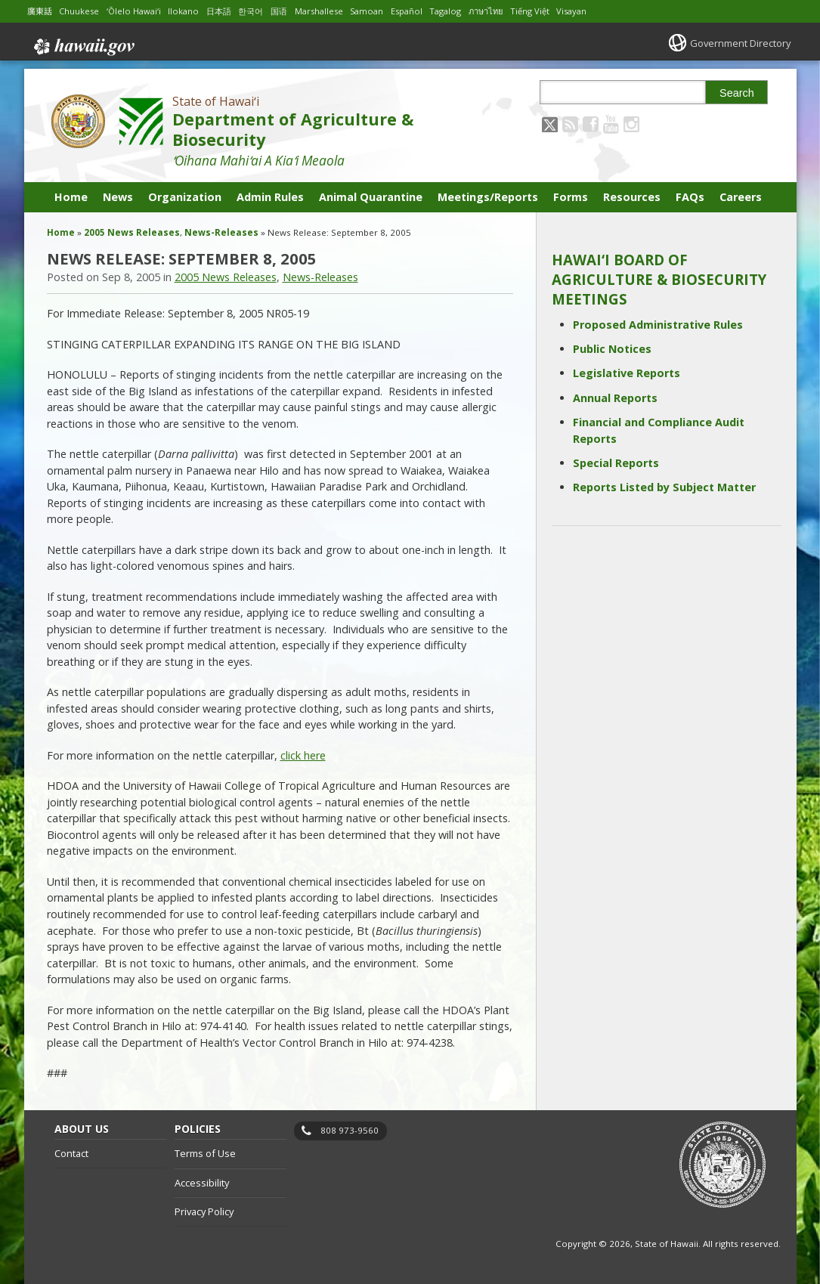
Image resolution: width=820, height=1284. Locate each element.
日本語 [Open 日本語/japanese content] (230, 11)
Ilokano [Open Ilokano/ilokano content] (193, 11)
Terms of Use (205, 1153)
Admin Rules (270, 197)
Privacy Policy (204, 1211)
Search (736, 93)
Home (71, 197)
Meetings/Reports (488, 197)
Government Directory (735, 43)
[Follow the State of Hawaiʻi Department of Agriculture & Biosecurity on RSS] (570, 123)
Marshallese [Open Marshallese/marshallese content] (338, 11)
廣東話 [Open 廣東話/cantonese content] (40, 11)
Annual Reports (615, 398)
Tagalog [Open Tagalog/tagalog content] (473, 11)
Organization (184, 197)
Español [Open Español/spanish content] (432, 11)
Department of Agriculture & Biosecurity (292, 129)
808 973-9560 (349, 1130)
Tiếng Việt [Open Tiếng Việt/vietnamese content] (565, 11)
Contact (71, 1153)
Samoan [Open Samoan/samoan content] (389, 11)
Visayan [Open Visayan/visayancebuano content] (609, 11)
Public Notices (612, 349)
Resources (632, 197)
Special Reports (616, 463)
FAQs (690, 197)
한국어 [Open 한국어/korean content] (264, 11)
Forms (570, 197)
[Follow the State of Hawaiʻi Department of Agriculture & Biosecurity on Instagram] (631, 123)
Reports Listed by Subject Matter (664, 487)
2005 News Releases (132, 232)
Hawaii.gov (83, 43)
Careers (740, 197)
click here (303, 755)
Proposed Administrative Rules (658, 324)
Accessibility (202, 1183)
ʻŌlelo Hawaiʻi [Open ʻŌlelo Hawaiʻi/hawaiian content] (141, 11)
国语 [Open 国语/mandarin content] (295, 11)
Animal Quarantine (370, 197)
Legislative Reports (626, 373)
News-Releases (221, 232)
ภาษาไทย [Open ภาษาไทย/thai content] (518, 11)
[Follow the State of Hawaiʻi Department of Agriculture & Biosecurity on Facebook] (591, 123)
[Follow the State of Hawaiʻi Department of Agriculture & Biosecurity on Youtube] (611, 123)
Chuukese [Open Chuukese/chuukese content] (82, 11)
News (118, 197)
